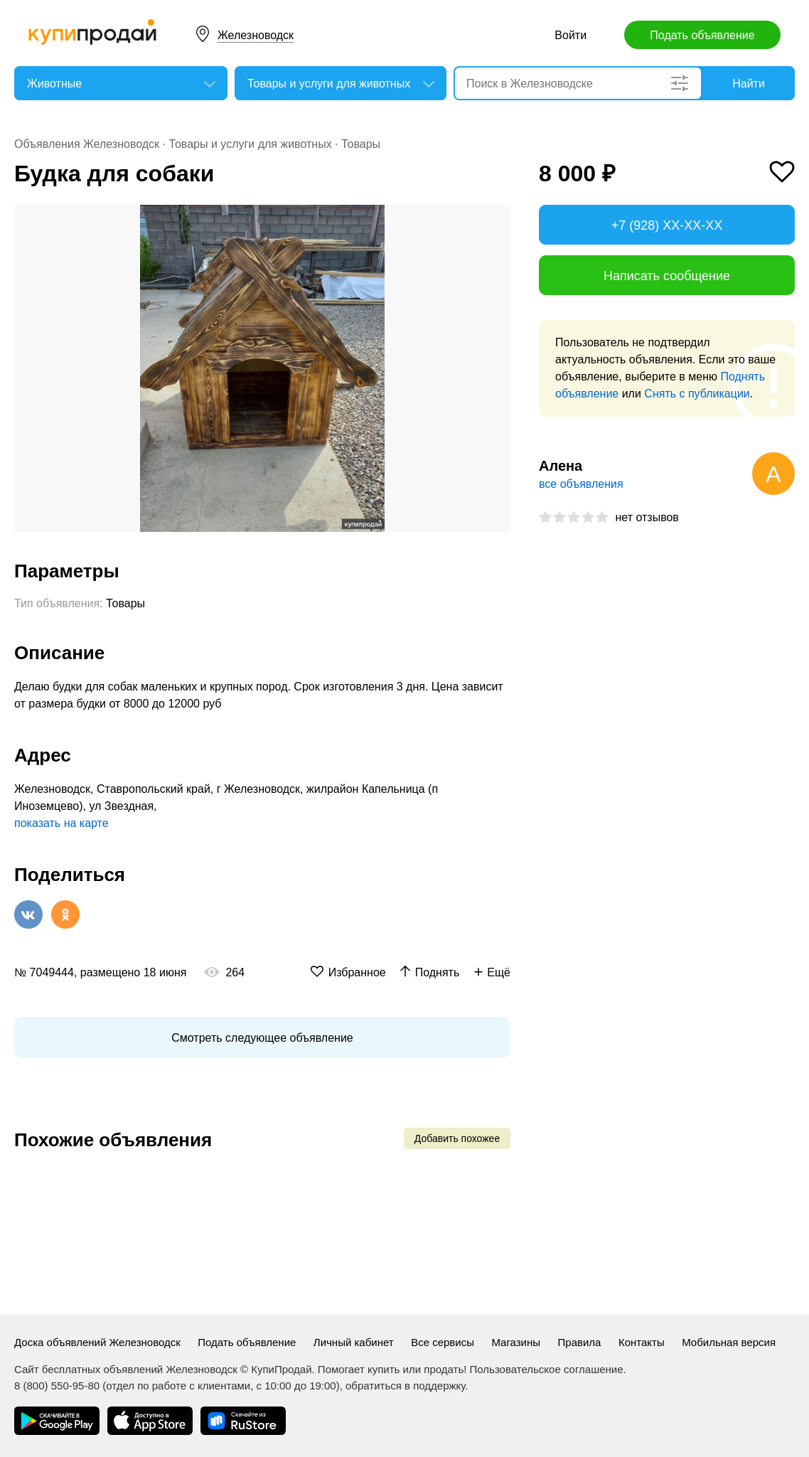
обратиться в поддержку (405, 1385)
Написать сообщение (667, 276)
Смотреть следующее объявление (262, 1038)
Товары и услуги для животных (249, 144)
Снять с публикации (696, 394)
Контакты (641, 1342)
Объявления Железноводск (86, 144)
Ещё (498, 972)
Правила (579, 1342)
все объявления (581, 484)
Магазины (515, 1342)
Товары (360, 144)
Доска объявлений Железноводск (97, 1342)
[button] (497, 217)
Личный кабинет (354, 1342)
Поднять (437, 972)
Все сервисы (442, 1342)
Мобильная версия (729, 1342)
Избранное (357, 972)
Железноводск (256, 35)
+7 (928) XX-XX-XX (667, 225)
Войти (570, 35)
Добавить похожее (457, 1138)
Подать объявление (702, 35)
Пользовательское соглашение (546, 1369)
